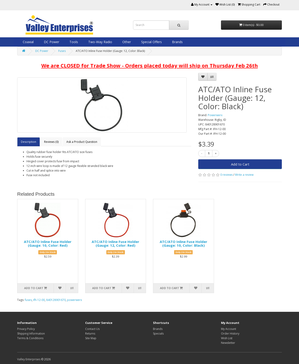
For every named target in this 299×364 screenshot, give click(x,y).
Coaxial (28, 42)
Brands (177, 42)
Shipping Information (31, 333)
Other (126, 42)
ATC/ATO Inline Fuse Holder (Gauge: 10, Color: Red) (48, 243)
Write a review (244, 175)
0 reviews (226, 175)
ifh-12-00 (39, 300)
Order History (230, 333)
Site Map (90, 338)
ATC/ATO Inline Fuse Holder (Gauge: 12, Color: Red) (115, 243)
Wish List (226, 338)
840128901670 (56, 300)
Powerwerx (215, 115)
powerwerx (74, 300)
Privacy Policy (26, 329)
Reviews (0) (51, 142)
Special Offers (151, 42)
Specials (158, 333)
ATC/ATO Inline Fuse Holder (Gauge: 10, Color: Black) (183, 243)
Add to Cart (240, 164)
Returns (90, 333)
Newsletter (228, 343)
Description (28, 142)
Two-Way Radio (99, 42)
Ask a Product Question (81, 142)
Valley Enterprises (28, 359)
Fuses (62, 51)
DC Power (51, 42)
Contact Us (92, 329)
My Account (228, 329)
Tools (73, 42)
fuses (28, 300)
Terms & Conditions (30, 338)
